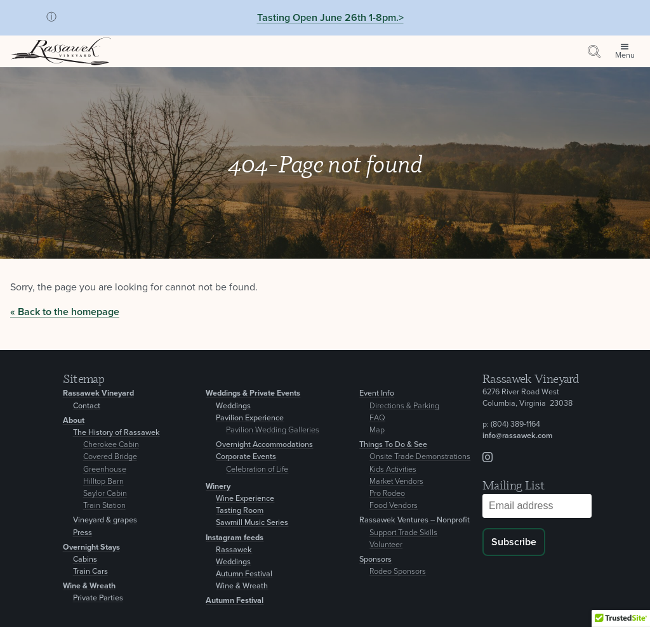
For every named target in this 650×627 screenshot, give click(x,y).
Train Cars (90, 571)
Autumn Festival (244, 574)
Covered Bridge (110, 457)
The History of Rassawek (116, 432)
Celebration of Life (257, 469)
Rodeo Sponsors (397, 571)
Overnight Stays (91, 547)
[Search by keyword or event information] (594, 51)
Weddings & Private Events (253, 393)
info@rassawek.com (517, 436)
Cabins (85, 559)
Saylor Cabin (105, 493)
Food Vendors (393, 505)
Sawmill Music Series (252, 522)
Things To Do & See (393, 444)
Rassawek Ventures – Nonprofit (414, 520)
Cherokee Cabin (111, 444)
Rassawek (234, 550)
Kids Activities (392, 469)
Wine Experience (245, 498)
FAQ (377, 418)
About (73, 420)
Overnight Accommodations (264, 444)
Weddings (233, 406)
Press (82, 533)
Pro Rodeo (387, 493)
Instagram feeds (234, 538)
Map (377, 430)
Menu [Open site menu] (625, 55)
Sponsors (375, 559)
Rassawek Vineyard (98, 393)
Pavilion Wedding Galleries (272, 430)
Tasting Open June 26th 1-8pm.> (330, 17)
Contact (86, 406)
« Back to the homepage (64, 312)
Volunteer (385, 545)
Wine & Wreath (89, 586)
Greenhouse (104, 469)
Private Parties (98, 598)
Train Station (104, 505)
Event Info (376, 393)
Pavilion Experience (250, 418)
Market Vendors (396, 481)
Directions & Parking (404, 406)
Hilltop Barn (103, 481)
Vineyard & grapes (105, 520)
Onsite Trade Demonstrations (419, 457)
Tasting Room (239, 510)
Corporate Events (246, 457)
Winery (218, 486)
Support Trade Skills (403, 533)
